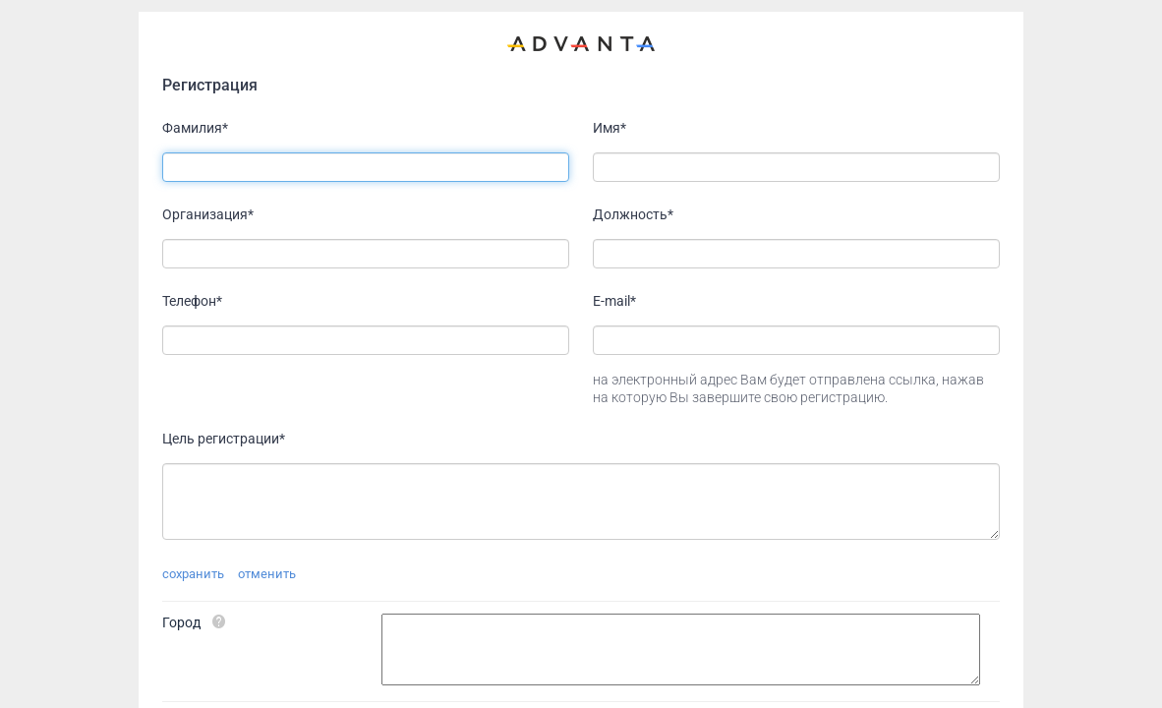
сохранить (193, 573)
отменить (267, 573)
